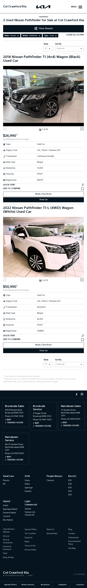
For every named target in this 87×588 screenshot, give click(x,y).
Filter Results (43, 28)
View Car (43, 200)
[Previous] (5, 129)
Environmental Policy (74, 542)
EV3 (70, 480)
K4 (4, 484)
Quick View (43, 185)
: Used (51, 35)
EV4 (70, 484)
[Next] (82, 129)
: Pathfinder (32, 35)
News (27, 542)
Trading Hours (15, 423)
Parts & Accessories (7, 541)
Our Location (30, 534)
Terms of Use (30, 546)
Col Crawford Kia (14, 6)
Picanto (6, 480)
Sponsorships (52, 534)
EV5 (70, 488)
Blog (70, 529)
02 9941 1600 (45, 420)
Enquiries (28, 538)
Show (46, 44)
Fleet (5, 553)
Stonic (27, 480)
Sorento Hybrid (9, 513)
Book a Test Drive (43, 194)
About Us (50, 529)
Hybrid (6, 501)
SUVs (27, 476)
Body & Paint (8, 557)
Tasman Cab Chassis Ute (30, 513)
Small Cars (8, 476)
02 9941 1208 (17, 416)
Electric (72, 476)
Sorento (28, 491)
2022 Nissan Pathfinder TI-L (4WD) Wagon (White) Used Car (38, 210)
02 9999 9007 (17, 453)
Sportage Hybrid (10, 509)
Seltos (27, 484)
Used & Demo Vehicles (8, 530)
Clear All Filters (75, 35)
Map (9, 420)
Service (6, 536)
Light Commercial (31, 503)
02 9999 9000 (73, 419)
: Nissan (12, 35)
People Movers (54, 476)
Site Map (72, 548)
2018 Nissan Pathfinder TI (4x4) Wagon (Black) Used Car (41, 59)
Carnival (50, 480)
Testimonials (73, 538)
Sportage (29, 488)
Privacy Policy (30, 550)
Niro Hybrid (8, 520)
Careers (71, 534)
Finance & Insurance (7, 548)
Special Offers (31, 529)
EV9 (70, 495)
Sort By (58, 44)
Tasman (28, 509)
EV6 (70, 491)
